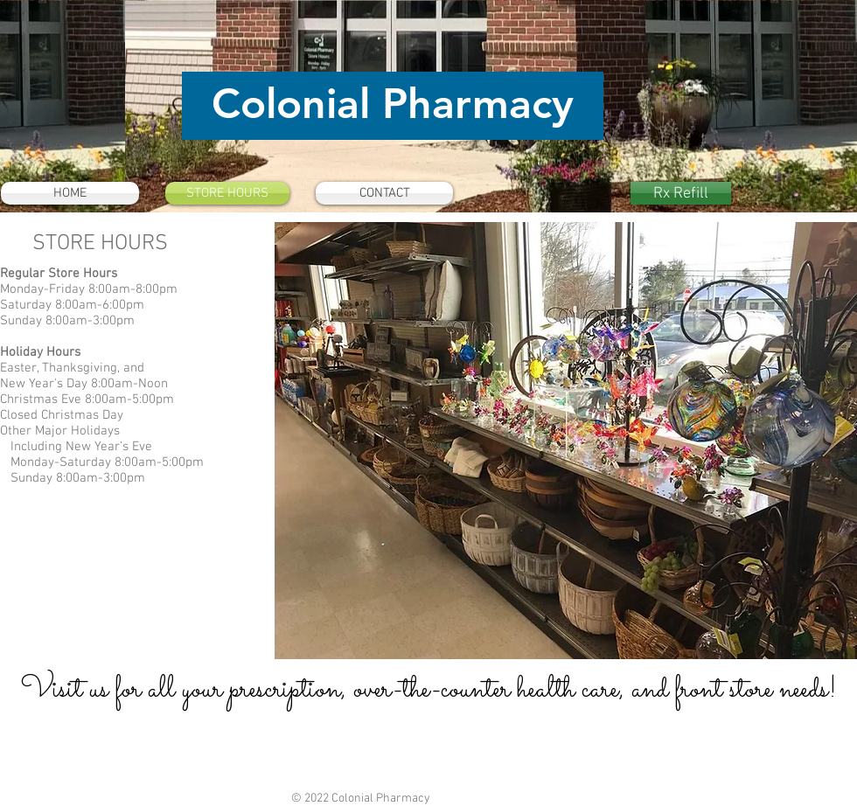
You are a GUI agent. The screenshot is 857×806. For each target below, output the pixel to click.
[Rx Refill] (681, 193)
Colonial (291, 103)
